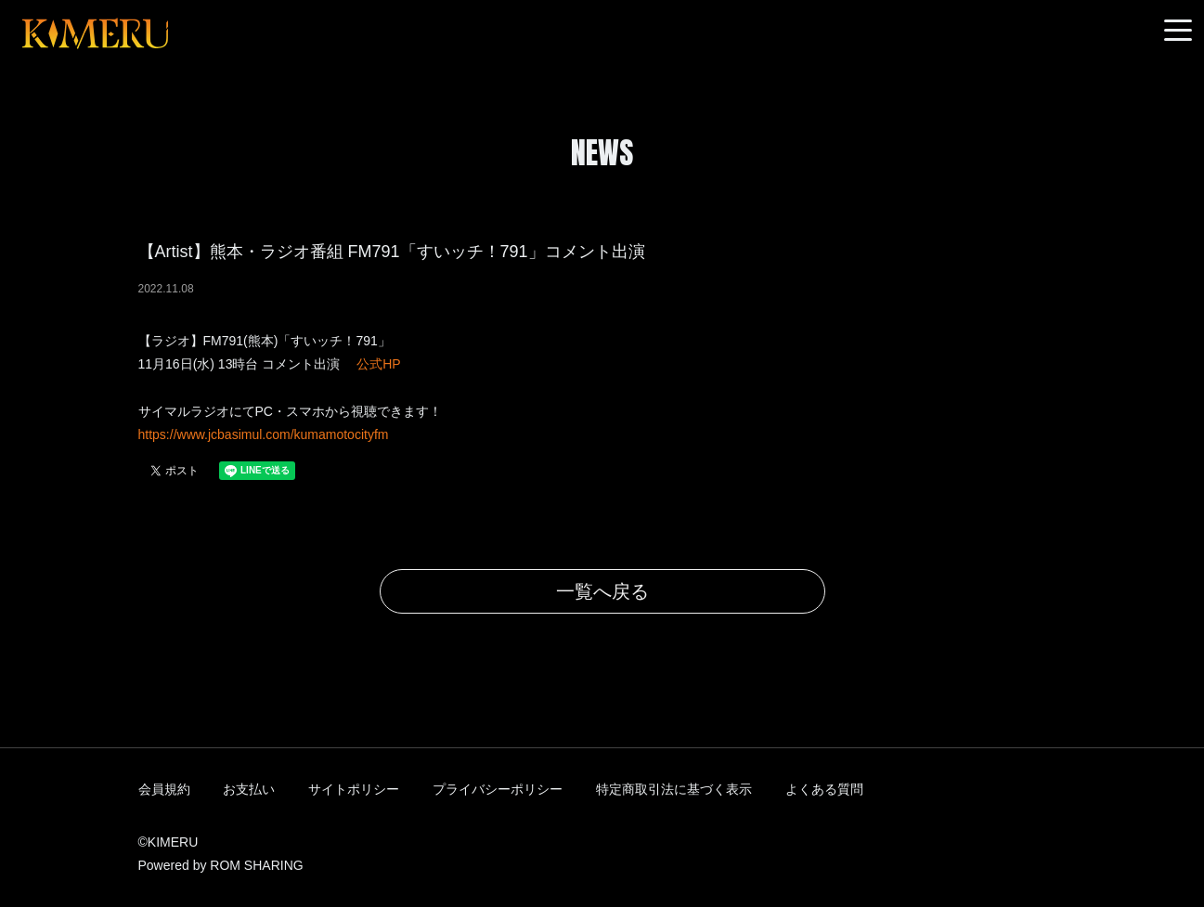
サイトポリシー (353, 789)
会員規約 (164, 789)
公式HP (378, 363)
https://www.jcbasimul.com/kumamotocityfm (263, 434)
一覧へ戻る (602, 591)
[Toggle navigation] (1178, 31)
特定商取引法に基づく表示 (674, 789)
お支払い (249, 789)
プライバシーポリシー (498, 789)
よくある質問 (824, 789)
